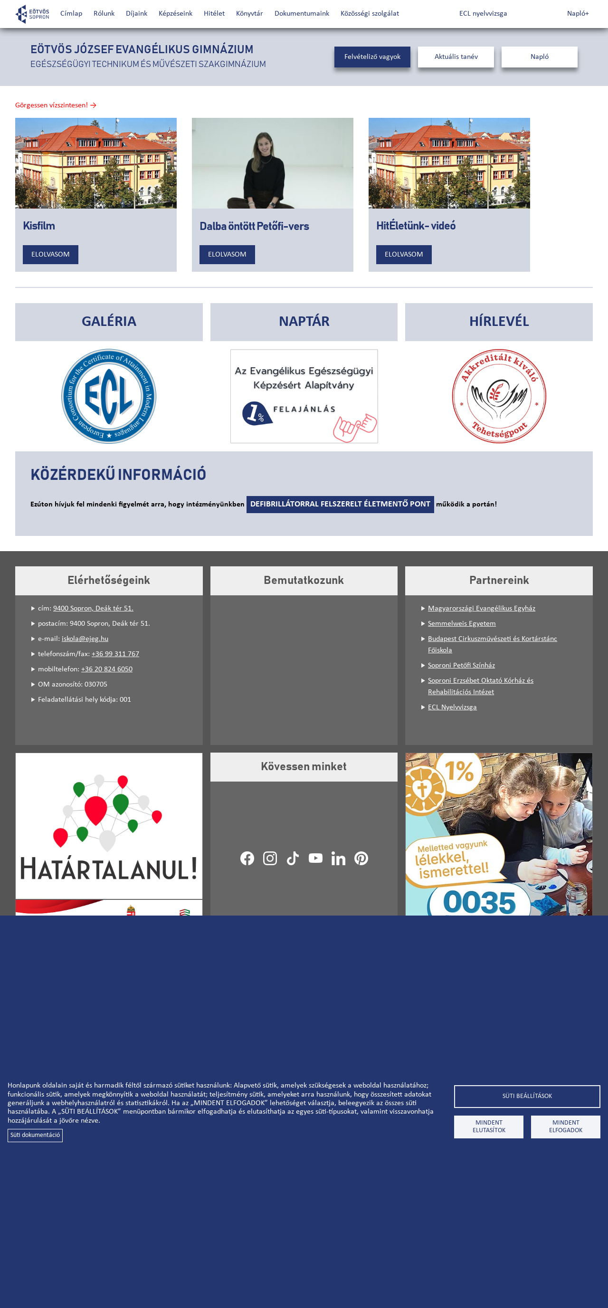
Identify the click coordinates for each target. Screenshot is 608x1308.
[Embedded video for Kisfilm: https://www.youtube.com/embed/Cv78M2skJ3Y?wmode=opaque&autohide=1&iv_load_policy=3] (96, 163)
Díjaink (136, 14)
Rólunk (104, 14)
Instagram (269, 858)
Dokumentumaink (302, 14)
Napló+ (578, 14)
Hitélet (214, 14)
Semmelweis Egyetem (462, 624)
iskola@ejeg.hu (85, 639)
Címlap (71, 14)
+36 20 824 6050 (107, 669)
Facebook (247, 858)
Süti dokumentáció (35, 1135)
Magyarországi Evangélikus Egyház (481, 608)
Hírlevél (499, 322)
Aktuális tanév (456, 57)
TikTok (292, 858)
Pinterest (361, 858)
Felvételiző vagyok (372, 57)
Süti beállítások (527, 1096)
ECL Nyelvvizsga (452, 707)
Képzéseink (175, 14)
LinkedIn (338, 858)
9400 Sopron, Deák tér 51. (93, 608)
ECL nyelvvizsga (483, 14)
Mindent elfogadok (565, 1127)
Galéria (109, 322)
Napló (540, 57)
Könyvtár (249, 14)
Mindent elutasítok (489, 1127)
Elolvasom (50, 254)
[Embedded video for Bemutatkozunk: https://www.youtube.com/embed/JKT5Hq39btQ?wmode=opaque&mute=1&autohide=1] (304, 670)
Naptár (304, 322)
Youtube (315, 858)
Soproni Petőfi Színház (461, 665)
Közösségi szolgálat (370, 14)
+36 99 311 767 (115, 654)
